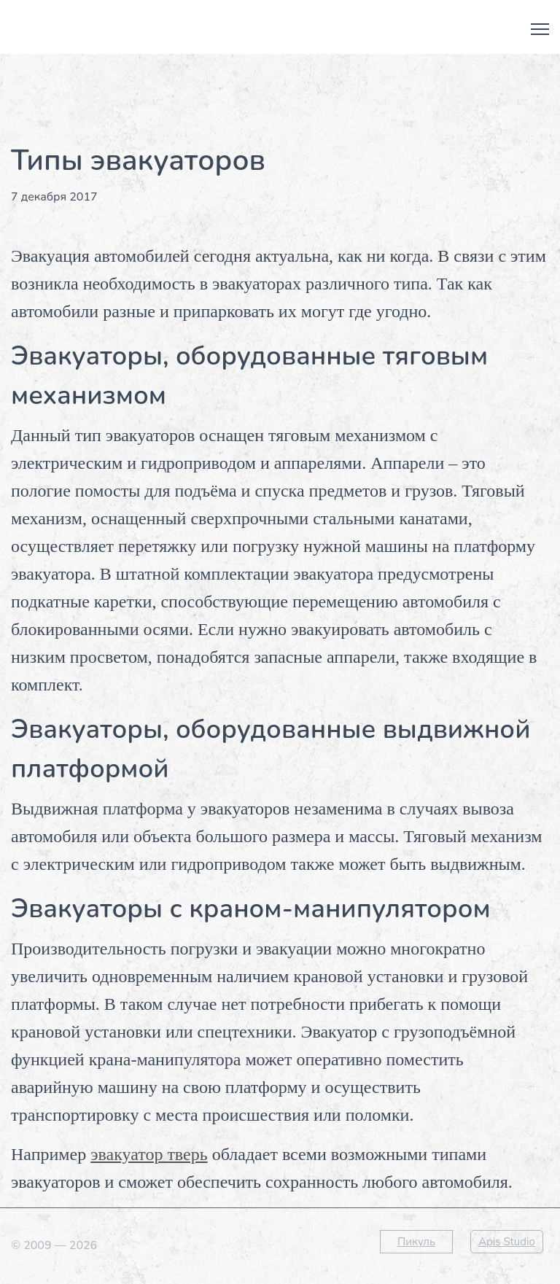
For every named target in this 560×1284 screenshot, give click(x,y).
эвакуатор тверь (148, 1154)
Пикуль (416, 1241)
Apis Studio (506, 1241)
